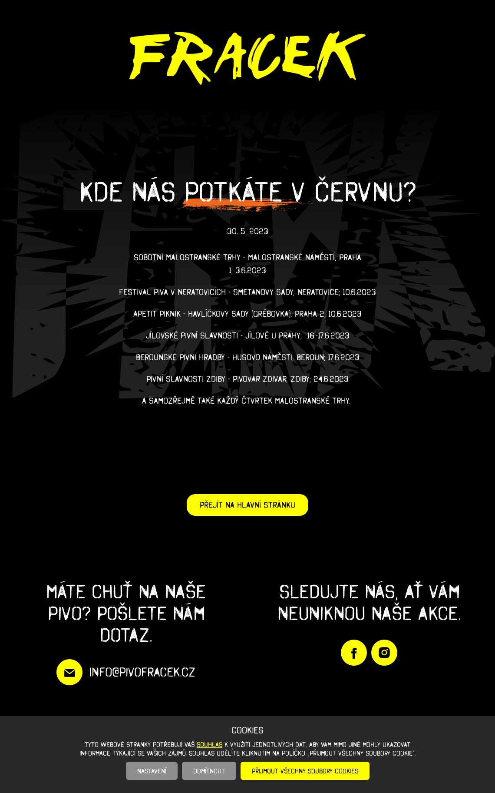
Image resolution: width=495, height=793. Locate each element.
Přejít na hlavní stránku (247, 505)
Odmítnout (209, 771)
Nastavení (151, 771)
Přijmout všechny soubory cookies (305, 771)
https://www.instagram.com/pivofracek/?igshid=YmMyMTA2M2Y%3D (384, 653)
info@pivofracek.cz (142, 672)
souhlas (209, 744)
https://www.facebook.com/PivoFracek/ (354, 653)
